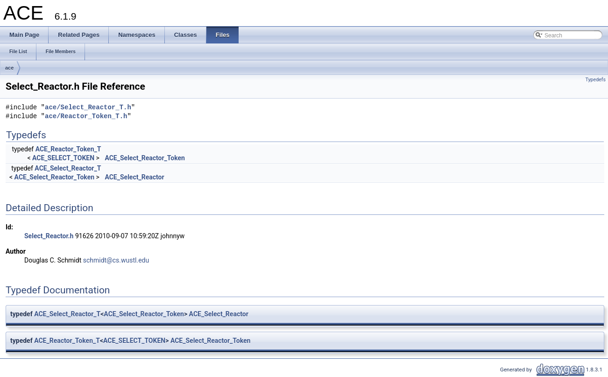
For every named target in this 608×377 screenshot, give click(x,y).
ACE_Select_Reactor (134, 177)
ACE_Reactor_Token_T (68, 149)
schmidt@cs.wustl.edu (116, 260)
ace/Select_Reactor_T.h (88, 107)
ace (9, 68)
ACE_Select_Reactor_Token (145, 158)
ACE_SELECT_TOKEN (63, 158)
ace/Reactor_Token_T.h (86, 116)
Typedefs (595, 80)
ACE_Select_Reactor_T (68, 168)
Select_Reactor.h (48, 236)
